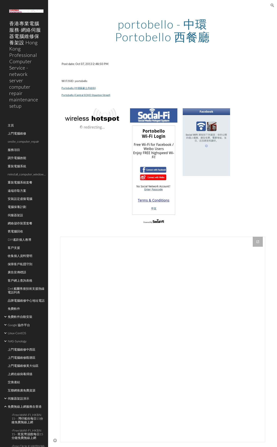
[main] (162, 30)
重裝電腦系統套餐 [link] (20, 182)
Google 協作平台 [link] (19, 325)
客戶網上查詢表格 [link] (20, 280)
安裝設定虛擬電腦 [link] (20, 198)
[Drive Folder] (162, 339)
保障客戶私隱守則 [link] (20, 264)
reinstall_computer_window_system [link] (27, 174)
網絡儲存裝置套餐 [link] (20, 223)
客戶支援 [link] (14, 247)
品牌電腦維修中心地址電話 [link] (26, 300)
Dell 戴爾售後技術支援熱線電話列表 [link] (26, 290)
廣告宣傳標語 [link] (17, 272)
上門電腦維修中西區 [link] (21, 349)
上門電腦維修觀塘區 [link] (21, 357)
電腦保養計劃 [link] (17, 207)
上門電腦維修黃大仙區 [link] (23, 365)
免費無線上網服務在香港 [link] (25, 406)
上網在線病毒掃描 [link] (20, 374)
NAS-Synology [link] (17, 341)
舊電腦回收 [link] (15, 231)
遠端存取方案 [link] (17, 190)
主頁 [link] (11, 125)
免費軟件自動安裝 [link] (20, 316)
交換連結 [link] (14, 382)
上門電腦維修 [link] (17, 133)
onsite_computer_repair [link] (23, 141)
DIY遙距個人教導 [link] (19, 239)
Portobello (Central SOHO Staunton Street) (86, 95)
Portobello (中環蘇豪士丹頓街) (79, 88)
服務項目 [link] (14, 150)
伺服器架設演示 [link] (18, 398)
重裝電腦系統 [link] (17, 166)
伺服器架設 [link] (15, 215)
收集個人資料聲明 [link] (20, 256)
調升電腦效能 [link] (17, 158)
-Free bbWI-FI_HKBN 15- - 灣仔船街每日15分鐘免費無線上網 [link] (27, 418)
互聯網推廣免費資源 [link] (21, 390)
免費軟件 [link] (14, 308)
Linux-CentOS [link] (17, 333)
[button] (272, 5)
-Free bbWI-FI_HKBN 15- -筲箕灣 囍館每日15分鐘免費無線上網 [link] (27, 434)
